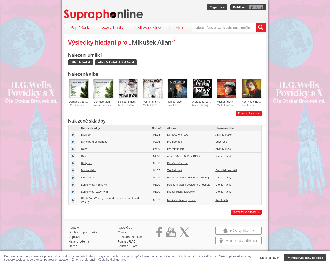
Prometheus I (175, 141)
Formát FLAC (126, 241)
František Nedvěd (226, 170)
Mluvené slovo (149, 27)
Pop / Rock (80, 27)
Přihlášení (240, 7)
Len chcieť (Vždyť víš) (94, 191)
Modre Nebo (88, 170)
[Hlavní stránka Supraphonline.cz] (104, 14)
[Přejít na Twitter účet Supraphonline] (184, 234)
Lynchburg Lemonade (94, 141)
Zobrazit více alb (249, 113)
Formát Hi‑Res (128, 246)
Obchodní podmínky (82, 232)
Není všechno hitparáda (256, 101)
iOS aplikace (238, 230)
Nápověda (125, 227)
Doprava (74, 237)
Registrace (217, 7)
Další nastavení (270, 258)
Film (179, 27)
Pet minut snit (151, 101)
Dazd (84, 148)
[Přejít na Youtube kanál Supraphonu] (170, 234)
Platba (72, 246)
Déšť (84, 156)
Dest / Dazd (88, 177)
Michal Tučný (223, 156)
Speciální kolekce (130, 237)
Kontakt (73, 227)
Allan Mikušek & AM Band (116, 62)
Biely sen (86, 134)
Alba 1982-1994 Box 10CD (208, 101)
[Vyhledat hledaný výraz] (260, 27)
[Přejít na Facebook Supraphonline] (159, 234)
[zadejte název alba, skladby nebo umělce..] (224, 27)
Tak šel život (175, 101)
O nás (122, 232)
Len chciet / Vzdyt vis (94, 184)
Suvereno (221, 141)
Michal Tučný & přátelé (231, 101)
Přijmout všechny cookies (305, 258)
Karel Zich (221, 200)
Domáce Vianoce (79, 101)
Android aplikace (238, 240)
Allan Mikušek (81, 62)
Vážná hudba (113, 27)
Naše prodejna (78, 241)
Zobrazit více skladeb (246, 212)
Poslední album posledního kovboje (188, 177)
